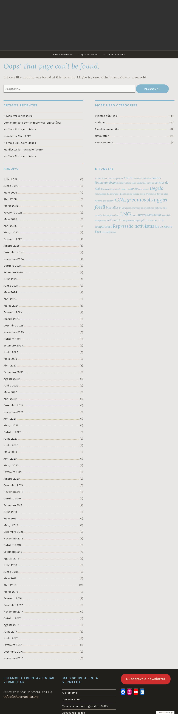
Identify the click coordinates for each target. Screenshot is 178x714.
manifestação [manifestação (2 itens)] (100, 220)
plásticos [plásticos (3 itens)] (147, 220)
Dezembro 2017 (13, 605)
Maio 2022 (10, 392)
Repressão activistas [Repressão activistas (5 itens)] (133, 226)
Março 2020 (11, 465)
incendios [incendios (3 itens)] (112, 207)
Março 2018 (11, 591)
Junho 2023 (11, 352)
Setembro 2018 (13, 551)
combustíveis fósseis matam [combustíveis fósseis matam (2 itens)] (115, 189)
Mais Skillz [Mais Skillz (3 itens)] (154, 215)
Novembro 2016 (13, 658)
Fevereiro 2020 (13, 472)
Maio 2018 (10, 578)
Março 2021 (11, 425)
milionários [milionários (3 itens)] (115, 220)
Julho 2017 (10, 631)
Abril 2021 (10, 418)
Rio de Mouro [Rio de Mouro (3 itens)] (164, 227)
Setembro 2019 (13, 505)
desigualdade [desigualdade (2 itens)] (100, 194)
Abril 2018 (10, 585)
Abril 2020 (10, 458)
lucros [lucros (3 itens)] (142, 215)
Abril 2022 (10, 398)
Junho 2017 (11, 638)
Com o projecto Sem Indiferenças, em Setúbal (32, 122)
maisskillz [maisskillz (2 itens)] (166, 215)
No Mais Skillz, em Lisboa (20, 129)
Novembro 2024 (14, 259)
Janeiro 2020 (12, 478)
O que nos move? (114, 54)
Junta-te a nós (71, 699)
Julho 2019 (10, 512)
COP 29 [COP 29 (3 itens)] (133, 189)
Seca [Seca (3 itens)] (98, 232)
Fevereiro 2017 (13, 645)
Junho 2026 (11, 185)
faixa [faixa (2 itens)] (166, 194)
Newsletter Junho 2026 (18, 116)
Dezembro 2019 (13, 485)
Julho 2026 (11, 179)
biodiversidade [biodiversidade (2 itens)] (124, 183)
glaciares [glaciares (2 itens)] (110, 201)
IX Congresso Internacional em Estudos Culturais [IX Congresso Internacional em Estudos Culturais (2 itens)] (140, 208)
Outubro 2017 (12, 618)
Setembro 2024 (13, 272)
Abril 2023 (10, 365)
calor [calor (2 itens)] (134, 183)
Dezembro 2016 (13, 651)
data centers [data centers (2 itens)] (143, 189)
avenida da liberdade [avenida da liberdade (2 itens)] (142, 178)
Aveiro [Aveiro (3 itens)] (127, 178)
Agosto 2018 (11, 558)
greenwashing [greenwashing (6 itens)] (143, 199)
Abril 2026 (10, 199)
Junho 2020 (11, 445)
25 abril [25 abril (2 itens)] (98, 178)
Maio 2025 (10, 219)
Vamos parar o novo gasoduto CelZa (85, 706)
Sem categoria (104, 142)
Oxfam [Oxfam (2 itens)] (137, 220)
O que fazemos (88, 54)
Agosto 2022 (12, 378)
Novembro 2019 (13, 492)
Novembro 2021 (13, 412)
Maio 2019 (10, 518)
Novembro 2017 (13, 611)
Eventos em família (107, 129)
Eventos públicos (106, 116)
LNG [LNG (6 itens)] (125, 214)
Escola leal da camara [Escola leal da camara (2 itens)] (129, 194)
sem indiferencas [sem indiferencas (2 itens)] (109, 232)
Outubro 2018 (12, 545)
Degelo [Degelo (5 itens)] (156, 188)
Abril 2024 (10, 299)
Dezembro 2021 (13, 405)
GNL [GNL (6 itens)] (120, 199)
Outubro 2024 (12, 265)
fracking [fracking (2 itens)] (98, 201)
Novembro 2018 (13, 538)
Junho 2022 (11, 385)
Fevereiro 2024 (13, 312)
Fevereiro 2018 (13, 598)
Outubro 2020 (12, 432)
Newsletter (102, 136)
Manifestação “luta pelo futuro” (24, 149)
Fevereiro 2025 (13, 239)
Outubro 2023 (12, 339)
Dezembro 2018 (13, 531)
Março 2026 (11, 205)
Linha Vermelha (63, 54)
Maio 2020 (10, 452)
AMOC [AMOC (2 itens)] (105, 178)
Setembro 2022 (13, 372)
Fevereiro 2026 (13, 212)
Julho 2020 (11, 438)
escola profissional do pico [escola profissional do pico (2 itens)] (151, 194)
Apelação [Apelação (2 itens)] (119, 178)
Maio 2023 (10, 358)
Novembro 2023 (14, 332)
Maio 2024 (10, 292)
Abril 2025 (10, 225)
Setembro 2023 (13, 345)
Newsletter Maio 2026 (17, 136)
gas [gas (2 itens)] (104, 201)
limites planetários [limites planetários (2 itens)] (111, 215)
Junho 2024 (11, 285)
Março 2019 (11, 525)
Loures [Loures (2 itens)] (134, 215)
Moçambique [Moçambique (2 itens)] (128, 220)
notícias (100, 122)
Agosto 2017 (11, 625)
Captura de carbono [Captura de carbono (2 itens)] (145, 183)
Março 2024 (11, 305)
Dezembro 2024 (13, 252)
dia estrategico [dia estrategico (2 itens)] (113, 194)
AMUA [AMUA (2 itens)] (111, 178)
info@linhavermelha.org (21, 697)
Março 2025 (11, 232)
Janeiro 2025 (12, 245)
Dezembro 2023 (13, 325)
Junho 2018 (11, 571)
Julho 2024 (11, 279)
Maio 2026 (10, 192)
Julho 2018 (10, 565)
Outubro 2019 (12, 498)
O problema (69, 692)
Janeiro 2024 (12, 319)
